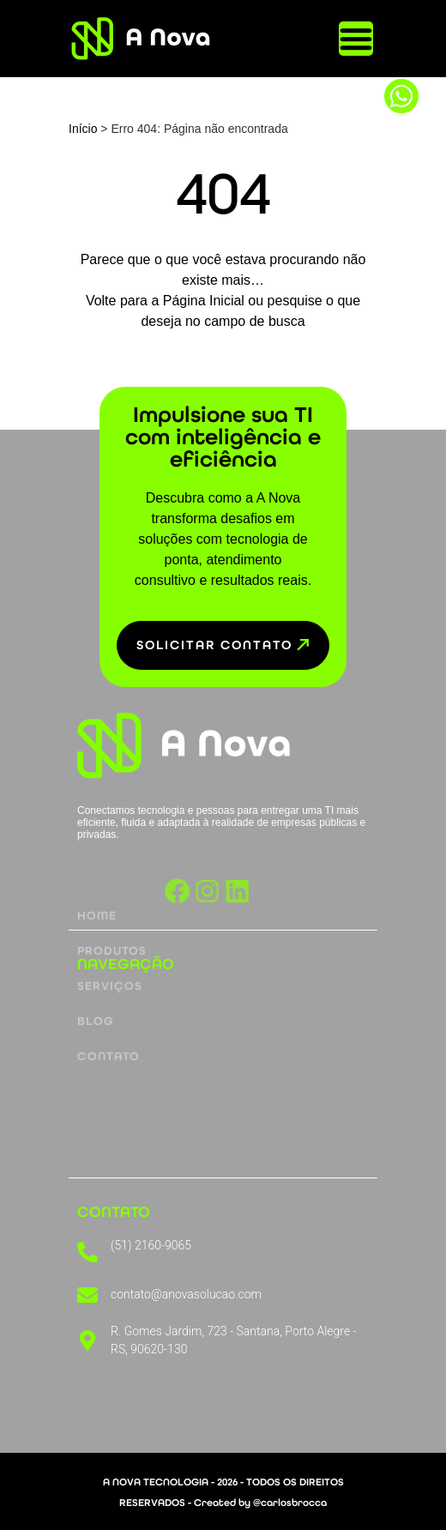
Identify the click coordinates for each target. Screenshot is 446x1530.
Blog (95, 979)
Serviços (109, 944)
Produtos (112, 909)
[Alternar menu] (356, 38)
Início (83, 129)
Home (97, 874)
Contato (108, 1014)
